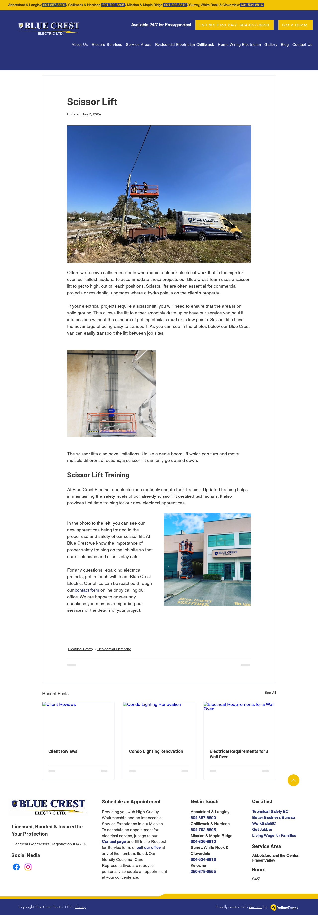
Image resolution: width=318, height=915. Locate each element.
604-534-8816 (203, 859)
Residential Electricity (114, 649)
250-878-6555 (203, 871)
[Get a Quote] (295, 25)
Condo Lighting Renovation (156, 751)
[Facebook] (16, 867)
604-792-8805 (203, 829)
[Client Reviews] (78, 722)
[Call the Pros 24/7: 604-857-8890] (234, 25)
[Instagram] (28, 867)
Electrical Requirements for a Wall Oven (239, 753)
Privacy (80, 907)
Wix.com (255, 907)
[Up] (293, 780)
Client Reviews (62, 751)
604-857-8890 (203, 817)
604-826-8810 (203, 841)
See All (270, 693)
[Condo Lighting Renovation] (159, 722)
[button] (139, 44)
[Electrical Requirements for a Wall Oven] (240, 722)
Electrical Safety (80, 649)
